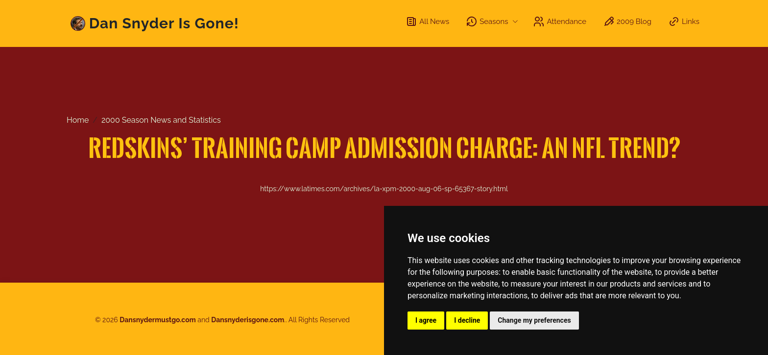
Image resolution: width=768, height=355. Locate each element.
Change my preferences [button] (534, 320)
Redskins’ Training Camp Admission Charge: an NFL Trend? (384, 147)
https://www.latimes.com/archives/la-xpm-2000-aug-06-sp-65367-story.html (384, 189)
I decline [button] (467, 320)
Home (78, 120)
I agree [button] (425, 320)
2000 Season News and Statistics (161, 120)
